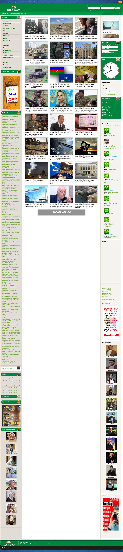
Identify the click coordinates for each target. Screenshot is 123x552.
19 (6, 390)
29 (14, 392)
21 (11, 390)
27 (9, 392)
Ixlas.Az (22, 542)
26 (6, 392)
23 (16, 390)
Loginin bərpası (97, 10)
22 (14, 390)
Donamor (10, 547)
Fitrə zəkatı (111, 215)
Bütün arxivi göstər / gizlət (108, 299)
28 (11, 392)
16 (16, 387)
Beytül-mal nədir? (107, 31)
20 (9, 390)
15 (14, 387)
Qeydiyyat (90, 10)
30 (16, 392)
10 (19, 385)
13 (9, 387)
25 (3, 392)
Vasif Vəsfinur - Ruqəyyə (8, 361)
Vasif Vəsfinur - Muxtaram (8, 362)
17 (19, 387)
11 (3, 387)
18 (3, 390)
